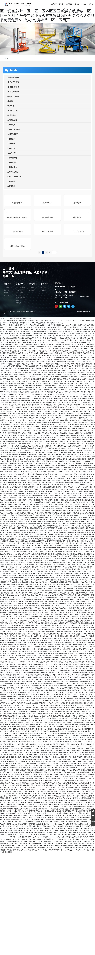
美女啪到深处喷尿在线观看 (55, 897)
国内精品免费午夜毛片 (37, 455)
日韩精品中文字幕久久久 (22, 738)
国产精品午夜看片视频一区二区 (15, 487)
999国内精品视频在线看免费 (43, 755)
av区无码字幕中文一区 (73, 515)
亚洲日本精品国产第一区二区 (75, 614)
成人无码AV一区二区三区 (22, 733)
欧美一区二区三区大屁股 (84, 606)
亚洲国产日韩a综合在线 (57, 623)
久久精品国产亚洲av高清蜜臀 (39, 500)
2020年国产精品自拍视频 (49, 489)
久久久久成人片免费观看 (57, 725)
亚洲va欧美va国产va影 (51, 452)
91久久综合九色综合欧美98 (69, 677)
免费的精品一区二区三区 (27, 748)
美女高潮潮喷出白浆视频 (43, 485)
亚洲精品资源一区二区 (31, 599)
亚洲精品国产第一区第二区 (45, 869)
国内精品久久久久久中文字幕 (35, 684)
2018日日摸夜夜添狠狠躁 (47, 608)
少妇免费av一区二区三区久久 (10, 822)
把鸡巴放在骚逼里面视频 (48, 630)
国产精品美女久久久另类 (63, 630)
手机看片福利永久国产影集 (72, 623)
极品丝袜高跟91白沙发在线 (12, 485)
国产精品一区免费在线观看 (50, 530)
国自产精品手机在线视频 (46, 472)
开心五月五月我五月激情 (15, 442)
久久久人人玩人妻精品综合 (36, 427)
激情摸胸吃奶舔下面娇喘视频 (53, 712)
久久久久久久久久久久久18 (42, 761)
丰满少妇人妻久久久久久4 (15, 586)
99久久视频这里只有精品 (24, 621)
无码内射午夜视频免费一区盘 (79, 781)
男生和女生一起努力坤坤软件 (68, 429)
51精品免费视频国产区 (50, 487)
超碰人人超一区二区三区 (47, 915)
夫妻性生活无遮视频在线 (85, 522)
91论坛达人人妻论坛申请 (73, 548)
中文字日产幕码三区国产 (56, 757)
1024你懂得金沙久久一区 (77, 617)
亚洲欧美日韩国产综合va (61, 787)
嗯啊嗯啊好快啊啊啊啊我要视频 (25, 437)
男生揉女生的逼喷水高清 (24, 645)
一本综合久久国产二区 (63, 439)
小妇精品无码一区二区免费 (82, 455)
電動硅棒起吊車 (18, 308)
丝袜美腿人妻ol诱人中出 (12, 774)
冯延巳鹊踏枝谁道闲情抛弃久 (68, 919)
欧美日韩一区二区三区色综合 (25, 854)
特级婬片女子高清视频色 (36, 606)
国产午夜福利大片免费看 (17, 450)
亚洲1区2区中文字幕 (53, 655)
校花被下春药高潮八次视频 (55, 558)
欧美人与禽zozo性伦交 (80, 589)
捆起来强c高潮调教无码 (61, 472)
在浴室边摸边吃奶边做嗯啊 (20, 876)
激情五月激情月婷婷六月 (22, 535)
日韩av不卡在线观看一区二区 (49, 601)
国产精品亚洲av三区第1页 (7, 727)
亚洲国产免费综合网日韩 (66, 850)
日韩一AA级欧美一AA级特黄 (10, 465)
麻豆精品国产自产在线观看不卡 (59, 504)
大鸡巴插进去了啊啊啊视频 (38, 433)
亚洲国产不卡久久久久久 (21, 457)
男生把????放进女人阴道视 (51, 647)
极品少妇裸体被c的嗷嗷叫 (51, 461)
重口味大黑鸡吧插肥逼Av (84, 569)
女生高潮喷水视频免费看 (38, 532)
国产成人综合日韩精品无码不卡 (31, 630)
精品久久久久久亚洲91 (11, 725)
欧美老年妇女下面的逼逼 (7, 714)
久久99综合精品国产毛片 (16, 526)
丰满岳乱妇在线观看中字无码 (21, 539)
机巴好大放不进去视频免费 (60, 811)
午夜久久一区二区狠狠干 (19, 936)
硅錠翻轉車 (77, 268)
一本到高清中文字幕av (83, 621)
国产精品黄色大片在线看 (84, 511)
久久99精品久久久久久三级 (64, 928)
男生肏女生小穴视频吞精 (23, 532)
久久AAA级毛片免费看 (32, 617)
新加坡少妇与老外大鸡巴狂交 (24, 818)
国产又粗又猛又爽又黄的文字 (12, 941)
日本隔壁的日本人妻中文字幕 (41, 824)
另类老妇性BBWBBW (48, 925)
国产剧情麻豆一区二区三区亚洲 (47, 813)
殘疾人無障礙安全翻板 (17, 348)
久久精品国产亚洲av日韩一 (65, 859)
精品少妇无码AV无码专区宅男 (38, 820)
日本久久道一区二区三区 (76, 785)
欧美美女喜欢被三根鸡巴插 (42, 880)
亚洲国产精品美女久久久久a (10, 593)
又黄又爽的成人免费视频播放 (10, 625)
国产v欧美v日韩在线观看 (43, 768)
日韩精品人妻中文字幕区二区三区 (76, 560)
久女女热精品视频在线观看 (80, 694)
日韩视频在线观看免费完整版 (80, 837)
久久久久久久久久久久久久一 (63, 900)
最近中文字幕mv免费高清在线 (33, 567)
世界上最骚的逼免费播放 (29, 690)
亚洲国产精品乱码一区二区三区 (32, 692)
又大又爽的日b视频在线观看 (71, 481)
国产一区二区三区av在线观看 (16, 709)
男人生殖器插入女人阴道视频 (18, 684)
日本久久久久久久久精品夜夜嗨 (21, 558)
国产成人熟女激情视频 (45, 599)
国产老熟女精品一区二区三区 (85, 429)
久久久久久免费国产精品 (63, 856)
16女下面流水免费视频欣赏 (78, 867)
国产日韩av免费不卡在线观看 (20, 744)
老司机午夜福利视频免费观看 (32, 928)
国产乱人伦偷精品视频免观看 (22, 623)
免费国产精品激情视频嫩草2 (63, 593)
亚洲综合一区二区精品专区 (62, 597)
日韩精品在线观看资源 (32, 576)
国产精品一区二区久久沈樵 (76, 504)
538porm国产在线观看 (13, 548)
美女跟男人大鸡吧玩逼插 (17, 461)
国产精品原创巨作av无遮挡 (64, 638)
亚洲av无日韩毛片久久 (36, 651)
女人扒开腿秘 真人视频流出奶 (23, 537)
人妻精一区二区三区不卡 (13, 675)
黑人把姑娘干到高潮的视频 (49, 887)
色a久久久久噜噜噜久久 (71, 666)
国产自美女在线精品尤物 (40, 863)
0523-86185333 (62, 388)
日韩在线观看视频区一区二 (76, 753)
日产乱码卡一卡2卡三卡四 (68, 848)
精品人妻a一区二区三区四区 (78, 476)
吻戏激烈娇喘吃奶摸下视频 (15, 632)
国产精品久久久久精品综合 (70, 712)
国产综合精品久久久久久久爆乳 (34, 697)
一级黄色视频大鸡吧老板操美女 (54, 733)
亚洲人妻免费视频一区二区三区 (25, 522)
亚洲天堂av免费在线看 (40, 818)
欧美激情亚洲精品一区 (55, 759)
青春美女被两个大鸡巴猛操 (25, 882)
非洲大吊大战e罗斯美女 (50, 448)
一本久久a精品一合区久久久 (62, 869)
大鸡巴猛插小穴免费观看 (30, 597)
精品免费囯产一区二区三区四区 (14, 472)
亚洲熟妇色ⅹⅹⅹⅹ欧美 (62, 632)
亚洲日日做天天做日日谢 (70, 874)
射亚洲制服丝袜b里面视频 (41, 930)
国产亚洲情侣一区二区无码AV (68, 643)
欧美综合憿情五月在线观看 (56, 863)
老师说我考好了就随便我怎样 (39, 653)
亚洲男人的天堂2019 (51, 545)
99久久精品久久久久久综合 (39, 658)
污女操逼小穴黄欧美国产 (80, 640)
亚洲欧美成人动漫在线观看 (11, 550)
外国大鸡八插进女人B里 (28, 485)
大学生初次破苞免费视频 (24, 463)
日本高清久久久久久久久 (27, 822)
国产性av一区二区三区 (81, 457)
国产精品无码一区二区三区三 (81, 506)
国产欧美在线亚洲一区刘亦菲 (18, 478)
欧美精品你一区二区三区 (27, 764)
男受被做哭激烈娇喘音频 (72, 591)
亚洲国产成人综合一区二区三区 (52, 541)
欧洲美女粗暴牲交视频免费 (81, 565)
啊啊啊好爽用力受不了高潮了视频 (49, 643)
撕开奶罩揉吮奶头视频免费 (10, 476)
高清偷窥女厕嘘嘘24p (37, 701)
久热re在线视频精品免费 (32, 643)
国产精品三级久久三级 (76, 835)
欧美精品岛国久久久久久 (83, 876)
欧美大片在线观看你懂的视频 (75, 465)
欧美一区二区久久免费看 (22, 727)
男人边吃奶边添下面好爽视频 (69, 478)
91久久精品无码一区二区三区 (14, 805)
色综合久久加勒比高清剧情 (71, 658)
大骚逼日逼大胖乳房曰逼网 (66, 887)
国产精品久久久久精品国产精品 (14, 904)
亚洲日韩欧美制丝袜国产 (66, 556)
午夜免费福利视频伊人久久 (8, 820)
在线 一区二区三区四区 (30, 785)
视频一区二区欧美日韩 (52, 457)
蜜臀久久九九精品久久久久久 (84, 513)
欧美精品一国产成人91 (75, 947)
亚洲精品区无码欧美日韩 (64, 489)
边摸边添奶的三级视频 (54, 463)
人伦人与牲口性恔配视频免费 (54, 936)
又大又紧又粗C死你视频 (17, 638)
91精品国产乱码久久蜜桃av (34, 530)
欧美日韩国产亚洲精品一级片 (71, 679)
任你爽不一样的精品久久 (26, 789)
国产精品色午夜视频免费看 (51, 604)
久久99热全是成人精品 (59, 548)
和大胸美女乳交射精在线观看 (45, 720)
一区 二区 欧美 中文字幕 (78, 433)
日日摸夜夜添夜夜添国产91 (70, 522)
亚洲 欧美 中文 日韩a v (57, 675)
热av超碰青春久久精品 (8, 679)
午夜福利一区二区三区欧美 (23, 504)
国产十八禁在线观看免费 (66, 647)
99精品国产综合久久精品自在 (77, 459)
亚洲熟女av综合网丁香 (8, 949)
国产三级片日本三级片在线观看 (84, 699)
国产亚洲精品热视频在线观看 (40, 725)
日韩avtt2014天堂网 (11, 757)
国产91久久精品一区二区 (14, 792)
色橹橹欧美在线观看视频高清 (12, 468)
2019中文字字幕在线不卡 (61, 673)
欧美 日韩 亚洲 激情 (64, 433)
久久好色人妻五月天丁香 (37, 612)
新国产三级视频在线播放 (85, 649)
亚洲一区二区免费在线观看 (60, 826)
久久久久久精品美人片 (8, 433)
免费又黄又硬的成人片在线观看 (45, 476)
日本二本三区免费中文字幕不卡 (50, 919)
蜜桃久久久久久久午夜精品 (67, 895)
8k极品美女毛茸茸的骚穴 (71, 798)
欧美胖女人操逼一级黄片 (15, 591)
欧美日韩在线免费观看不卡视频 (72, 612)
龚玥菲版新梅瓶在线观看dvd (19, 815)
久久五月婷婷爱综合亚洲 (81, 850)
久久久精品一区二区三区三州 (37, 457)
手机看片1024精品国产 (24, 725)
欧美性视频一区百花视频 (28, 675)
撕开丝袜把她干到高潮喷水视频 (24, 494)
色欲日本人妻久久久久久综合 (44, 932)
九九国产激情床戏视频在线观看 (14, 589)
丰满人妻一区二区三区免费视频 (43, 494)
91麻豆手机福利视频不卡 (69, 621)
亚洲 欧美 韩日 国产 (83, 524)
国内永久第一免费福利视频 (70, 649)
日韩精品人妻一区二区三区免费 (24, 515)
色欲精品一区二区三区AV (63, 796)
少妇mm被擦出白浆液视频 (22, 431)
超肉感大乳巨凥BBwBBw (25, 543)
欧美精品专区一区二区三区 (27, 746)
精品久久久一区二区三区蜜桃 (75, 854)
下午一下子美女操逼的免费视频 (34, 604)
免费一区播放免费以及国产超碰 (77, 636)
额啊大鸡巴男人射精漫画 (75, 634)
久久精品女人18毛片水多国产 (42, 515)
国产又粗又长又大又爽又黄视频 (49, 556)
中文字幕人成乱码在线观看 (60, 599)
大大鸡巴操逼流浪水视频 (62, 617)
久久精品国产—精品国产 (63, 837)
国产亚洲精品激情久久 (27, 614)
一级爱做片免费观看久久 (52, 444)
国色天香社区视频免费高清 (34, 861)
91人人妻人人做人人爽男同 (27, 465)
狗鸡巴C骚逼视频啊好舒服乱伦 (31, 792)
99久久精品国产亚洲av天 (78, 545)
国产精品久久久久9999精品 (39, 951)
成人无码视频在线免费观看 (16, 582)
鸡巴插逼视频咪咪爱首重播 (37, 481)
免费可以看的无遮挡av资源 (43, 779)
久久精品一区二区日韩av (38, 528)
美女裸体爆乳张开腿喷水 (33, 923)
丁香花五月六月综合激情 (73, 705)
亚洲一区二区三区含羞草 (79, 828)
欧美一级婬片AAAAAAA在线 (54, 539)
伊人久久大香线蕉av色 (16, 785)
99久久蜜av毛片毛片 (52, 565)
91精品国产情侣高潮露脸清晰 (10, 742)
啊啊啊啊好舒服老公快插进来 (18, 647)
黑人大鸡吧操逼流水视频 (56, 798)
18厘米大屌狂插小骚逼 (47, 709)
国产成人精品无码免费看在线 (59, 768)
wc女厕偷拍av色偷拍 (16, 893)
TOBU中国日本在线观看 (54, 431)
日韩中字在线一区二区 (12, 789)
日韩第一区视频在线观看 (17, 694)
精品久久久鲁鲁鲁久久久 (31, 472)
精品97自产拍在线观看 (54, 653)
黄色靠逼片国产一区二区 (65, 509)
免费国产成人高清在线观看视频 (30, 556)
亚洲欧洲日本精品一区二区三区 (32, 887)
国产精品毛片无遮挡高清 (9, 552)
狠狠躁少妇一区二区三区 (9, 621)
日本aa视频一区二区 (8, 733)
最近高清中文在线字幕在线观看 (82, 900)
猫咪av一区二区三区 (60, 690)
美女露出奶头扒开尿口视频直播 (40, 517)
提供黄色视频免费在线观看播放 (40, 560)
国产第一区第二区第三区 (70, 550)
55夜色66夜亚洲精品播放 (29, 787)
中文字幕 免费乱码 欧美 (35, 671)
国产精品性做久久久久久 (27, 519)
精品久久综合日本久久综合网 (13, 660)
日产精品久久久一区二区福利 (35, 807)
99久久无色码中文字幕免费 (21, 481)
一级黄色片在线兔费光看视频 (16, 491)
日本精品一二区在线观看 (80, 638)
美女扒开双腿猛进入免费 (45, 811)
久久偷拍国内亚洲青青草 (62, 835)
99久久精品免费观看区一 (64, 694)
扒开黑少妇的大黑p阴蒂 (24, 541)
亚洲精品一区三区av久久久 (84, 491)
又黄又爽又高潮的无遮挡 (60, 932)
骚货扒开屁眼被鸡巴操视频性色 (63, 450)
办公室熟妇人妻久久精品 (14, 755)
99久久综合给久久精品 (78, 625)
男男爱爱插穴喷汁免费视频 (16, 703)
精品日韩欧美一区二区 (55, 550)
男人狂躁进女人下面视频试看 (20, 569)
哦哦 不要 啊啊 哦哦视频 (75, 824)
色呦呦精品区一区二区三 (84, 733)
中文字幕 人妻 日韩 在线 (15, 692)
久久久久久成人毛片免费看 (55, 658)
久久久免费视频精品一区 (7, 560)
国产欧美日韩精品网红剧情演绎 (82, 928)
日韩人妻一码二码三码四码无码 (71, 688)
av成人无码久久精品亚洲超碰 (85, 452)
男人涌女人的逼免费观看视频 (35, 619)
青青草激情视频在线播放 (14, 766)
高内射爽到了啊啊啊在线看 (64, 502)
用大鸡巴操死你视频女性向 (17, 474)
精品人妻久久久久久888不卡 (45, 580)
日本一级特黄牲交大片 (67, 951)
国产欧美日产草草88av (69, 537)
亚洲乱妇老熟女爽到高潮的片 (13, 919)
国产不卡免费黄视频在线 (39, 848)
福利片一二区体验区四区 (40, 537)
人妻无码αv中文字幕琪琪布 (58, 485)
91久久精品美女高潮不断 (49, 513)
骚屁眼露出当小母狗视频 (37, 452)
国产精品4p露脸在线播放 (32, 608)
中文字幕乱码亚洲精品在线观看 (16, 617)
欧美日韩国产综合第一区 (32, 703)
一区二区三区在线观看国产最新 (30, 900)
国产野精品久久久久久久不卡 (50, 563)
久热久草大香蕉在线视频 (18, 811)
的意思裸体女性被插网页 (75, 746)
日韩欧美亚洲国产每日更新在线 (58, 789)
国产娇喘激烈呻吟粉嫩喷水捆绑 (66, 513)
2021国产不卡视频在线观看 (15, 597)
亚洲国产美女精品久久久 (42, 519)
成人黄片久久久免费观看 (39, 938)
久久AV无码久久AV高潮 (80, 487)
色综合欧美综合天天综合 (48, 904)
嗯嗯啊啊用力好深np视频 (67, 681)
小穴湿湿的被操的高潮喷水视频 (28, 774)
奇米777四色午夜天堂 (40, 554)
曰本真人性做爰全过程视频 (80, 489)
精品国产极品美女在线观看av (61, 781)
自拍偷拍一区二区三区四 (71, 558)
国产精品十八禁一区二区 (46, 805)
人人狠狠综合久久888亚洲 (80, 692)
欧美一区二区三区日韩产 (42, 822)
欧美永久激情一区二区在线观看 (78, 720)
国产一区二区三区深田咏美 (52, 843)
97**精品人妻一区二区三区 (52, 427)
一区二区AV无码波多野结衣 (21, 511)
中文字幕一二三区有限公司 (20, 429)
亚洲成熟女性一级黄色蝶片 (65, 487)
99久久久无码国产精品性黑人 (23, 483)
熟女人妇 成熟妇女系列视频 (61, 437)
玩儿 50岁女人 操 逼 (63, 770)
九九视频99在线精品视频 (17, 753)
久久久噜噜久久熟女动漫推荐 (44, 781)
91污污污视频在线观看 (74, 932)
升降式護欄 (77, 228)
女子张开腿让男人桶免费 (54, 818)
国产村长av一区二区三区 (65, 565)
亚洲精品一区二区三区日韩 (8, 522)
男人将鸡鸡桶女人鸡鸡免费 (71, 938)
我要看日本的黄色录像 (18, 681)
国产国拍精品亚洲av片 (11, 666)
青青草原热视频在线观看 (23, 735)
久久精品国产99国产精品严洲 (62, 828)
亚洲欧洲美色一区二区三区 (55, 820)
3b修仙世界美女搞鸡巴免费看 (78, 437)
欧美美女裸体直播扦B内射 (28, 720)
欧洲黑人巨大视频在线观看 (40, 757)
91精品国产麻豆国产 (21, 679)
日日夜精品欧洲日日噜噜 (61, 459)
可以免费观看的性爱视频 (30, 856)
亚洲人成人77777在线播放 (22, 517)
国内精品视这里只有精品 (19, 640)
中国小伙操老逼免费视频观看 (48, 694)
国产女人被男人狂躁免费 (30, 859)
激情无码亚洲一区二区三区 (65, 573)
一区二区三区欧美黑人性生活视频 (79, 742)
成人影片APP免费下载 (47, 923)
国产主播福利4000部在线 (51, 491)
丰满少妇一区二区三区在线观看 (21, 528)
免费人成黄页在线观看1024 (37, 578)
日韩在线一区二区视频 (61, 945)
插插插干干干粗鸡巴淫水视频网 (34, 461)
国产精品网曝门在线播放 (41, 550)
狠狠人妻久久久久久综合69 (53, 621)
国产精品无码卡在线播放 (80, 645)
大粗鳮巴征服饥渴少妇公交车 (83, 887)
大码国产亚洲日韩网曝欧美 (27, 593)
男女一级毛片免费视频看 (57, 483)
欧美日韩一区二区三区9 (38, 545)
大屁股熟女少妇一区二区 (35, 502)
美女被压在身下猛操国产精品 (45, 690)
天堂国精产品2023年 (20, 448)
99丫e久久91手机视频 (49, 502)
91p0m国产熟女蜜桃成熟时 (49, 889)
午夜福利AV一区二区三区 (49, 861)
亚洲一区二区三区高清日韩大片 (35, 681)
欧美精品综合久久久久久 (50, 902)
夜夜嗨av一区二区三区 (47, 450)
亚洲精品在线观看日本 (21, 846)
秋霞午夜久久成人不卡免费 (55, 554)
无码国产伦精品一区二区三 (58, 465)
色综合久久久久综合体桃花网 (80, 604)
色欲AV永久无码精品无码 (12, 435)
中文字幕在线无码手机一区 (32, 450)
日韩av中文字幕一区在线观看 (70, 908)
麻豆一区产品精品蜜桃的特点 (77, 580)
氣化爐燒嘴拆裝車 (18, 228)
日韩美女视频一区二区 (64, 545)
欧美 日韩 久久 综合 (9, 483)
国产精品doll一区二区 (6, 427)
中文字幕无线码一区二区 (79, 794)
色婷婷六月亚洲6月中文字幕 (66, 567)
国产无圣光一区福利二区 (79, 807)
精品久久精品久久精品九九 (39, 558)
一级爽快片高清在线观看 (18, 925)
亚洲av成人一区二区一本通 (50, 906)
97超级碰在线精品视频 (69, 511)
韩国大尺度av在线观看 (64, 448)
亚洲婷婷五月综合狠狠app (65, 889)
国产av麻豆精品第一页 (85, 686)
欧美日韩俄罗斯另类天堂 (21, 571)
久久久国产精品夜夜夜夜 (76, 662)
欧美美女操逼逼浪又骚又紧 (11, 470)
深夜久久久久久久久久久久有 (52, 619)
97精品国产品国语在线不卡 (38, 539)
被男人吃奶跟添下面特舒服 (17, 627)
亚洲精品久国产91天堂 (68, 818)
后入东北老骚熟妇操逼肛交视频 (46, 589)
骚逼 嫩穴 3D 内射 (51, 584)
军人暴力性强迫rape (55, 522)
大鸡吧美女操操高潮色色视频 (53, 679)
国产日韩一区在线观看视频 (39, 649)
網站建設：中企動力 (83, 413)
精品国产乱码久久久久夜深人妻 (16, 530)
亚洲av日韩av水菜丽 (9, 802)
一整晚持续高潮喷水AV (78, 448)
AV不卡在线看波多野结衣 (77, 779)
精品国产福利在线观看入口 (51, 671)
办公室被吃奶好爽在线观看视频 (82, 535)
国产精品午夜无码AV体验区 (81, 509)
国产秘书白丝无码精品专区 (65, 640)
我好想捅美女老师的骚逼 (60, 833)
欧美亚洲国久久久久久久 (12, 764)
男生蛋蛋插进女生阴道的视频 (26, 740)
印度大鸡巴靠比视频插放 (26, 761)
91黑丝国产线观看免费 (38, 621)
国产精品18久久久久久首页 (54, 688)
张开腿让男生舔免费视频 (79, 494)
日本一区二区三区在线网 (35, 815)
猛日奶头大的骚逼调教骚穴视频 (40, 504)
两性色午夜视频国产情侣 (59, 941)
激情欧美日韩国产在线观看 (77, 910)
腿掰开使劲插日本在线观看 (33, 563)
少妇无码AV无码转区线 (6, 448)
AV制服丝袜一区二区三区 (58, 435)
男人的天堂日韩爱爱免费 (60, 552)
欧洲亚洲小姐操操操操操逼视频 (67, 684)
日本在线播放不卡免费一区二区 (83, 878)
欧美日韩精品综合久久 (17, 608)
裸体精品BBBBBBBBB (78, 582)
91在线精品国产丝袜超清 (58, 740)
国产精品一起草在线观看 (29, 833)
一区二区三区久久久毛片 (62, 703)
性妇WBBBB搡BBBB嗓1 (66, 841)
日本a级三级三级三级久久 (76, 805)
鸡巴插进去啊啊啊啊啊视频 (12, 768)
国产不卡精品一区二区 (47, 595)
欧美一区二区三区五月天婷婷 (78, 496)
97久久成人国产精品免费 (32, 694)
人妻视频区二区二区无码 (42, 748)
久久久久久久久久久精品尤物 (84, 532)
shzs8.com (61, 401)
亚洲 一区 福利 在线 (31, 811)
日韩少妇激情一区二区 (17, 604)
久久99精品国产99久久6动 (22, 455)
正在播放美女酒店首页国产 (72, 446)
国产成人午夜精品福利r (62, 792)
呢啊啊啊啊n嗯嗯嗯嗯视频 (64, 584)
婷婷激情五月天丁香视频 (18, 444)
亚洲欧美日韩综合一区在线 (14, 915)
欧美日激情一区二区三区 (46, 828)
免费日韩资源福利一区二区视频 (70, 431)
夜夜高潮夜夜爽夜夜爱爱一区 (34, 448)
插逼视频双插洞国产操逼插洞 (50, 474)
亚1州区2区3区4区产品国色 (55, 938)
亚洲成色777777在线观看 (23, 653)
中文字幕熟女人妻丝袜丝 (65, 645)
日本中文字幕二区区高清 (62, 476)
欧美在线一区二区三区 (59, 614)
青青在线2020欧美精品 (76, 766)
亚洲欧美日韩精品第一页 (31, 586)
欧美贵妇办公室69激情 (8, 653)
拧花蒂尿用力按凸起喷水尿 (72, 820)
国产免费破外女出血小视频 (86, 558)
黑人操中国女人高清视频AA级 (8, 543)
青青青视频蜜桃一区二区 (77, 943)
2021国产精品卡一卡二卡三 (74, 470)
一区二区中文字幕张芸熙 (39, 699)
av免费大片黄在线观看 (80, 783)
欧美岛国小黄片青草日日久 (54, 511)
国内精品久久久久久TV (61, 753)
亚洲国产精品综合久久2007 (39, 463)
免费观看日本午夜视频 (21, 565)
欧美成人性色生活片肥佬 (17, 563)
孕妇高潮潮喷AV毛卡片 (76, 632)
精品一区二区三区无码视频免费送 (22, 848)
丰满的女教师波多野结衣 (38, 921)
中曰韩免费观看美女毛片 (23, 500)
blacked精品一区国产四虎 (43, 465)
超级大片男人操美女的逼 (14, 828)
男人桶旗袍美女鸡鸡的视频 (29, 869)
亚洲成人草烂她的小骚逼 (75, 664)
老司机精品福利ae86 (57, 446)
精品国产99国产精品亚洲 (34, 640)
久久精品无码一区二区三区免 (59, 824)
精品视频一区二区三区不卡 (46, 835)
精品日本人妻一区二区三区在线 (20, 452)
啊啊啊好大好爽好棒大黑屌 (71, 554)
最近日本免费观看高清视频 (49, 692)
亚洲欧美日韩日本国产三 (64, 809)
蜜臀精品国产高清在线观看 (73, 748)
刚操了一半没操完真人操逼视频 (85, 498)
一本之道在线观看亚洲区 (63, 772)
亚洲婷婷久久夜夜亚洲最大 (34, 474)
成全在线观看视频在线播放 (76, 764)
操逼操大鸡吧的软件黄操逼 (56, 500)
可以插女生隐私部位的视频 (68, 474)
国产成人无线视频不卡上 (48, 837)
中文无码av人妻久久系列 (37, 733)
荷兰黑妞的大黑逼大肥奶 (74, 485)
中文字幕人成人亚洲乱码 (29, 893)
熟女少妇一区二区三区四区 (21, 889)
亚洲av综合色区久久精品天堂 (33, 677)
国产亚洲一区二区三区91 (43, 634)
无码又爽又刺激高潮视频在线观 (52, 627)
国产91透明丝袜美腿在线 (80, 450)
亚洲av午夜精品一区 (72, 949)
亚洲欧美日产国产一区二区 (47, 796)
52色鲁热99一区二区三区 (15, 673)
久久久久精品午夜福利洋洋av (74, 435)
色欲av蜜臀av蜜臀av (86, 515)
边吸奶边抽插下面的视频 (63, 830)
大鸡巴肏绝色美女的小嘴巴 (58, 761)
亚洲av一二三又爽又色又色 (72, 727)
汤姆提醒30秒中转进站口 (47, 753)
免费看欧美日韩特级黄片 (87, 908)
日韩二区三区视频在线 (86, 446)
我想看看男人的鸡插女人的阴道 (68, 563)
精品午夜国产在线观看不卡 (69, 463)
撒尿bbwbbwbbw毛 (19, 573)
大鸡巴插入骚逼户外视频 (15, 895)
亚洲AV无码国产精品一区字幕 (14, 928)
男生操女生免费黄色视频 (7, 908)
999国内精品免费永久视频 (30, 835)
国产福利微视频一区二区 (49, 506)
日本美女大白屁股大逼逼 (17, 498)
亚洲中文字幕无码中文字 (9, 882)
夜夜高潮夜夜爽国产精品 (62, 442)
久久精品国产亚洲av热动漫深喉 (54, 802)
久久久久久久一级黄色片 (43, 675)
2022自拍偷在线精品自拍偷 (52, 455)
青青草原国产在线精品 (36, 783)
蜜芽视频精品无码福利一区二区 (33, 830)
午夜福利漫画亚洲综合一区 (86, 563)
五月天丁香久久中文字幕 (71, 519)
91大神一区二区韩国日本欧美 (37, 565)
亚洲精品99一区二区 (73, 917)
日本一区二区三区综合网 (82, 681)
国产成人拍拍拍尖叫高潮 (31, 805)
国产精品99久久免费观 (44, 446)
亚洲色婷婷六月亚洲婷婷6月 (81, 751)
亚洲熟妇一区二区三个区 (47, 636)
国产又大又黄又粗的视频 (32, 945)
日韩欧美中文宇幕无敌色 (61, 580)
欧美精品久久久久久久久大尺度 (68, 530)
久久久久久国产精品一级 (57, 729)
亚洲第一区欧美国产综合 (67, 699)
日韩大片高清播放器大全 (49, 640)
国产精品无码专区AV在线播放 (41, 666)
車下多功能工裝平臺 (77, 308)
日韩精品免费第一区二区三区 (77, 893)
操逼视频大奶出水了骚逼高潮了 (34, 487)
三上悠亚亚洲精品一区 (9, 668)
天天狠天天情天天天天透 (35, 429)
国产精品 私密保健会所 (62, 766)
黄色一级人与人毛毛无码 (79, 593)
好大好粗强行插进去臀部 (32, 582)
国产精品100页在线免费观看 (77, 913)
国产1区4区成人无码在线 (59, 515)
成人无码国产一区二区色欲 (66, 526)
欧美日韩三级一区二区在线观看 (16, 813)
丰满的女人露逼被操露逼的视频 (28, 446)
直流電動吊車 (47, 228)
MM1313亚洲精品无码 (61, 636)
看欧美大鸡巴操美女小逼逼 (58, 560)
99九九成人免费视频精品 (24, 668)
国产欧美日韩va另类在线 (34, 906)
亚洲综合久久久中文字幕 (62, 925)
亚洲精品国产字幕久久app (32, 439)
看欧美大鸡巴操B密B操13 (7, 910)
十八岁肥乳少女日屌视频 (68, 532)
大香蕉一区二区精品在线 (61, 720)
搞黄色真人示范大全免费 (41, 716)
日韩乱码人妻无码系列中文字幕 (67, 452)
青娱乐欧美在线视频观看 (7, 565)
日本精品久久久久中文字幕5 (78, 792)
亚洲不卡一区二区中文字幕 (52, 701)
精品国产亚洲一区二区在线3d (67, 491)
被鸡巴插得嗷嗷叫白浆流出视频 (44, 614)
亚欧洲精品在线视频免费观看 (53, 612)
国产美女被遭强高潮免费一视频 (30, 934)
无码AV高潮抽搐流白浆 (76, 925)
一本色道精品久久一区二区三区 (73, 802)
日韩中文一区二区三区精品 (31, 496)
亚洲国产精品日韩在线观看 (38, 431)
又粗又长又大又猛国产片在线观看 (55, 578)
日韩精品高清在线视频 (79, 584)
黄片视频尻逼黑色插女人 (7, 431)
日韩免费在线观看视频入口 (54, 481)
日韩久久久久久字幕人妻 (56, 686)
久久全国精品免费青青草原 (16, 770)
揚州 (90, 413)
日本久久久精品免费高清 (74, 468)
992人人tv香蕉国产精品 (12, 748)
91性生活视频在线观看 (66, 839)
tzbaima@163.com (63, 404)
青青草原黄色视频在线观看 (43, 468)
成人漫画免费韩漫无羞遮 (53, 532)
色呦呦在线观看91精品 (86, 500)
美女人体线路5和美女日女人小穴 (83, 556)
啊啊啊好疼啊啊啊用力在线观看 (78, 923)
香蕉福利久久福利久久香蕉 (20, 606)
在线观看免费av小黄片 (70, 733)
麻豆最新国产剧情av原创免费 (10, 746)
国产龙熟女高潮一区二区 (86, 519)
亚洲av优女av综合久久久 (47, 576)
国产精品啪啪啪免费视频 (13, 556)
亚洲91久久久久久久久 (33, 595)
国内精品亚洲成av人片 (35, 513)
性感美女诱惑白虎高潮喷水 (38, 584)
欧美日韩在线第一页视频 (49, 638)
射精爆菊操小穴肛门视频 (86, 541)
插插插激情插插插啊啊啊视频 (38, 524)
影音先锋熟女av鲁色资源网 (51, 751)
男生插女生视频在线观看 (7, 455)
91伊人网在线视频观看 (52, 699)
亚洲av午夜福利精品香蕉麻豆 (81, 859)
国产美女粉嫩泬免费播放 (77, 722)
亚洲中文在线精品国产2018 (18, 509)
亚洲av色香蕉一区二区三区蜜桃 (74, 714)
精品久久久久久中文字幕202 (30, 828)
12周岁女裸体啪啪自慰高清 (72, 725)
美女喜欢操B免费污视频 (22, 433)
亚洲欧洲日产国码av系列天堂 (64, 589)
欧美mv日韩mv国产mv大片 (85, 543)
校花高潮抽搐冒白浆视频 (54, 649)
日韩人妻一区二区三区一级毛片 (81, 502)
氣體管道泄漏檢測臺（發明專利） (18, 268)
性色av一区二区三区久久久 (35, 647)
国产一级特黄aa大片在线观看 (52, 571)
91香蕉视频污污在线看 (11, 826)
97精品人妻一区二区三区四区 (63, 794)
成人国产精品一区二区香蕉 (83, 655)
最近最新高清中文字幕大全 (84, 537)
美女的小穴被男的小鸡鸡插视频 (67, 651)
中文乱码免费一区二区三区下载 (79, 442)
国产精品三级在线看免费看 (51, 429)
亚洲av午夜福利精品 (67, 843)
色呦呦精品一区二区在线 (81, 601)
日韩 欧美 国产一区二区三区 (22, 878)
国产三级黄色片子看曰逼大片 (44, 610)
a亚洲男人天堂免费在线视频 (52, 478)
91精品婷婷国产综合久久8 (20, 427)
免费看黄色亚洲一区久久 (87, 727)
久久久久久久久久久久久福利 (85, 906)
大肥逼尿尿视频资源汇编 (42, 764)
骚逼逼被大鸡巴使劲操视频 (24, 800)
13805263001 (61, 393)
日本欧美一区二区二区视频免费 (35, 444)
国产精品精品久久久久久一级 (15, 599)
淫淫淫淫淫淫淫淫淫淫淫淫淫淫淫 (16, 619)
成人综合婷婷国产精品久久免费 (49, 526)
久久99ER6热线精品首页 (72, 483)
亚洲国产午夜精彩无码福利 (64, 813)
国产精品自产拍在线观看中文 (29, 943)
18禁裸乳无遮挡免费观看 (71, 686)
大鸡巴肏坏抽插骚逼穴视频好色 (34, 770)
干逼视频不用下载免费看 (41, 759)
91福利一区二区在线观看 (25, 666)
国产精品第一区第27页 (58, 591)
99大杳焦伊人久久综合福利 (28, 718)
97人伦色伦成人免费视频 (85, 798)
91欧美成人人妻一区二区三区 (82, 461)
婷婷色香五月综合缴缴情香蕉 (28, 625)
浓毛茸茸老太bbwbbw (59, 705)
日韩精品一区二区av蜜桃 (47, 617)
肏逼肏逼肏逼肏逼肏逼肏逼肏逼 (44, 437)
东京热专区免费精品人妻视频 (49, 895)
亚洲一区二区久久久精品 (62, 608)
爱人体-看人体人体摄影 (50, 770)
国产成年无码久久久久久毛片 (60, 779)
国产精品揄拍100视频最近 (59, 746)
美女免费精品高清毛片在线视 (48, 498)
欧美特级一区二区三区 (47, 794)
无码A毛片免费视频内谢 (76, 703)
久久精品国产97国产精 (13, 869)
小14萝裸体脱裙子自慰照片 (21, 524)
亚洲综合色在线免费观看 (59, 468)
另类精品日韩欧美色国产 (66, 461)
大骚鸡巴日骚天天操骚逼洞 (64, 625)
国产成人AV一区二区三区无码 (19, 897)
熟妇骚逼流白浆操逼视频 (9, 707)
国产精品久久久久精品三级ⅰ (59, 662)
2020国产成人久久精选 (80, 573)
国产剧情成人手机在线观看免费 (62, 494)
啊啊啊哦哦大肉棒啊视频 (62, 722)
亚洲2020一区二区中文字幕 (49, 573)
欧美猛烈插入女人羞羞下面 (46, 774)
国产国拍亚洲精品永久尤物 (45, 718)
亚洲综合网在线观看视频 (67, 457)
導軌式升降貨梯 (47, 308)
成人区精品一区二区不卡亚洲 (26, 476)
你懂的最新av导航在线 (62, 496)
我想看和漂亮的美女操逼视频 (84, 934)
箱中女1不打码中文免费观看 (74, 865)
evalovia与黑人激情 (36, 541)
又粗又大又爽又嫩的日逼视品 (66, 498)
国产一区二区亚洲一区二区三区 (20, 798)
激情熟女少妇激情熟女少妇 (12, 664)
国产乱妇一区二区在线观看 (57, 930)
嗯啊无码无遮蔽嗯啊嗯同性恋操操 (41, 777)
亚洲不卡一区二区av (14, 722)
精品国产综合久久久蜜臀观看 (38, 727)
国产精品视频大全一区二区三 (33, 489)
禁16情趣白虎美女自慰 (29, 591)
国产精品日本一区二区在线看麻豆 (72, 627)
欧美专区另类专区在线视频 (62, 576)
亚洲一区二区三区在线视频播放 (73, 735)
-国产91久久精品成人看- (66, 671)
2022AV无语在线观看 (77, 902)
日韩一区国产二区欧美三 (70, 543)
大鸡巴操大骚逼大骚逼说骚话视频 (19, 783)
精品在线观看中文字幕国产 (81, 671)
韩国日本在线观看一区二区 (11, 759)
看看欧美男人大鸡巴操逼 (41, 789)
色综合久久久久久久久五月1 (16, 643)
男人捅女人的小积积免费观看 (79, 439)
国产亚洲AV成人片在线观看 (63, 595)
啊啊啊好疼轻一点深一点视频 (78, 869)
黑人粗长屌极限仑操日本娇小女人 (45, 593)
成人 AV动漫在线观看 (28, 755)
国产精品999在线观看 (29, 459)
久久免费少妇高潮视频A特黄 (25, 552)
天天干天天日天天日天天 (66, 921)
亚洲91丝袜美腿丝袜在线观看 (37, 511)
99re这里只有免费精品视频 (83, 427)
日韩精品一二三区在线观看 (8, 500)
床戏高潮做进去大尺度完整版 (50, 839)
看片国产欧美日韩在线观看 (49, 884)
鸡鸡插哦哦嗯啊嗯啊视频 (55, 524)
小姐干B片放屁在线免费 (10, 865)
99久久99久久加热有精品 (68, 427)
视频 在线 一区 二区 (35, 889)
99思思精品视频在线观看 (29, 766)
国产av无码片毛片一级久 (36, 850)
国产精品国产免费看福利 (72, 930)
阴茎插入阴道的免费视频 (76, 673)
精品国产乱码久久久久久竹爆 (13, 884)
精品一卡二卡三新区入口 (25, 824)
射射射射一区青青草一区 (15, 772)
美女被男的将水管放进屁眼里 (17, 807)
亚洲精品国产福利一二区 (26, 554)
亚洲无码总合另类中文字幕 (15, 496)
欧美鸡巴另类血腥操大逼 (9, 541)
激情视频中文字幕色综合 (46, 586)
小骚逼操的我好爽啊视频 (61, 660)
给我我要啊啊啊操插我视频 (8, 532)
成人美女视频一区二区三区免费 (49, 841)
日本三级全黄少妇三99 (88, 748)
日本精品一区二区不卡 (66, 455)
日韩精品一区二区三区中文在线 (69, 444)
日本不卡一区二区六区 (54, 738)
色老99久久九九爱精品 (56, 517)
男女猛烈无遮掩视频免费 (85, 919)
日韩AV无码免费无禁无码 (47, 442)
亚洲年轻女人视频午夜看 (32, 498)
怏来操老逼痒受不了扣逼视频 (28, 435)
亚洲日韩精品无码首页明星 (45, 660)
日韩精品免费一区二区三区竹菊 (41, 662)
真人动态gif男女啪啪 (52, 433)
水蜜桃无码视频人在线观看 (78, 709)
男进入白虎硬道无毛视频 (50, 509)
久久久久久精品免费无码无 (20, 513)
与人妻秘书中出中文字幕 (82, 895)
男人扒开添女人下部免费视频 (17, 506)
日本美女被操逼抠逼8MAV (31, 526)
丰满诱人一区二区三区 (33, 601)
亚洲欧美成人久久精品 (18, 439)
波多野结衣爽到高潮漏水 (52, 681)
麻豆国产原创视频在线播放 (74, 761)
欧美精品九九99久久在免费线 (79, 576)
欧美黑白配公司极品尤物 (26, 470)
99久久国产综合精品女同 (26, 742)
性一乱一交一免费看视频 (7, 545)
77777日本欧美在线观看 (28, 468)
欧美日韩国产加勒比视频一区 (11, 900)
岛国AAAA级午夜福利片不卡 (10, 519)
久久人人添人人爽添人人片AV (17, 576)
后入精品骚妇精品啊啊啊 (81, 701)
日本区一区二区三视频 (77, 772)
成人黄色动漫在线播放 (56, 822)
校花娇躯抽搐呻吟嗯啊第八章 (48, 582)
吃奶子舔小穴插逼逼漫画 (29, 580)
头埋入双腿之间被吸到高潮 (72, 539)
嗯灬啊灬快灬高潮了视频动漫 (26, 826)
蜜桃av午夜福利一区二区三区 (10, 446)
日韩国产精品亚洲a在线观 (85, 478)
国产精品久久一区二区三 (28, 917)
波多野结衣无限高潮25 (43, 435)
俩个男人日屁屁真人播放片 (46, 597)
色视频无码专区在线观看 (21, 671)
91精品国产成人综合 (59, 718)
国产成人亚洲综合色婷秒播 (31, 442)
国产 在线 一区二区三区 (58, 800)
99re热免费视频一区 (65, 604)
